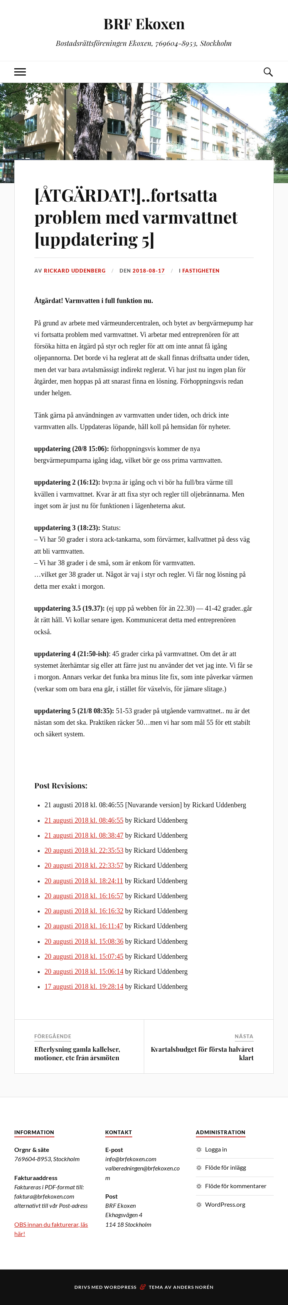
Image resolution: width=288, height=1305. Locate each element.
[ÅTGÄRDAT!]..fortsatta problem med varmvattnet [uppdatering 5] (136, 216)
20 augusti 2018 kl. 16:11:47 (83, 926)
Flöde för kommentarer (235, 1185)
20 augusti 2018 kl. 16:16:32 (83, 911)
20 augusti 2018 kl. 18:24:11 (83, 881)
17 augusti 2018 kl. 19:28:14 (83, 986)
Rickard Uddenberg (75, 271)
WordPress (120, 1287)
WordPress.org (225, 1204)
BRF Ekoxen (144, 23)
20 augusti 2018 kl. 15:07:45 (83, 956)
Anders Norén (193, 1287)
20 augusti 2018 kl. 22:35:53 (83, 850)
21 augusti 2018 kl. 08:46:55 (83, 820)
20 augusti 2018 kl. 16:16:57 (83, 896)
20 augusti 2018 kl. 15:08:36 (83, 941)
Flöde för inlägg (225, 1167)
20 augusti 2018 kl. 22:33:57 (83, 865)
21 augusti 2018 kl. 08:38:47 (83, 835)
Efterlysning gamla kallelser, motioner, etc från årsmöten (77, 1053)
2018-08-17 (149, 271)
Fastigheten (201, 271)
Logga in (216, 1149)
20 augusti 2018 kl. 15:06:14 (83, 971)
